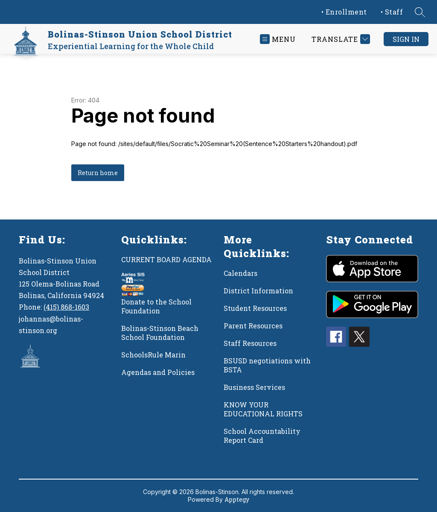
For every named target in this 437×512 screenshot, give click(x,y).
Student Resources (255, 308)
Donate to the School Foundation (156, 306)
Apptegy (236, 499)
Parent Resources (253, 325)
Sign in (406, 39)
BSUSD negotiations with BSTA (267, 365)
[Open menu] (278, 39)
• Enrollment (344, 11)
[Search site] (420, 12)
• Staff (392, 11)
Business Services (254, 387)
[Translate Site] (339, 39)
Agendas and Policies (158, 372)
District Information (258, 290)
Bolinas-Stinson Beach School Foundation (159, 333)
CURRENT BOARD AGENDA (166, 259)
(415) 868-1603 (66, 306)
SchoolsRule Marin (153, 354)
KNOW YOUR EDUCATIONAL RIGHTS (263, 409)
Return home (98, 173)
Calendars (240, 273)
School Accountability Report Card (262, 436)
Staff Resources (250, 343)
